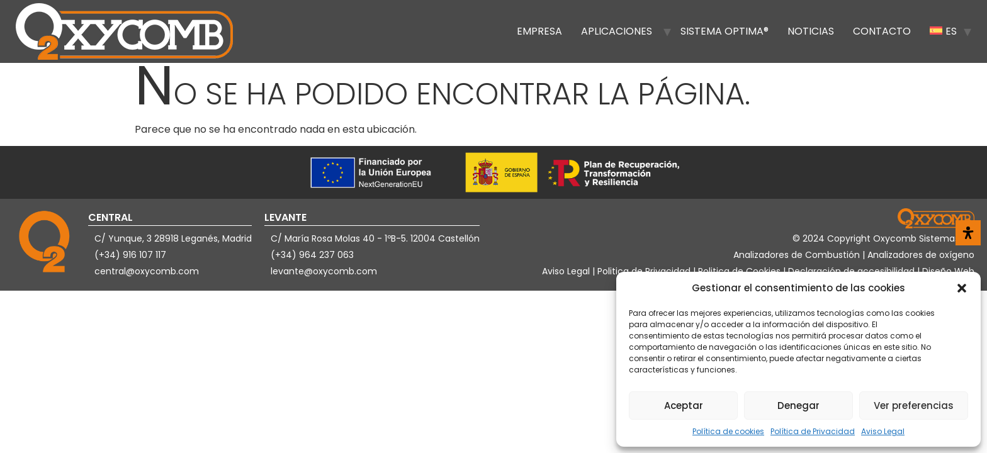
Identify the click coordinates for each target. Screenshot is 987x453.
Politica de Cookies (739, 271)
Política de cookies (728, 431)
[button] (962, 288)
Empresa (539, 31)
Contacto (882, 31)
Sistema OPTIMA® (724, 31)
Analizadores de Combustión (797, 255)
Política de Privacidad (812, 431)
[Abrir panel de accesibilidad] (968, 232)
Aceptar (683, 405)
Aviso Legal (883, 431)
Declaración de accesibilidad (852, 271)
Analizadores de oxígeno (920, 255)
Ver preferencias (914, 405)
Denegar (798, 405)
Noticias (810, 31)
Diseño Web (948, 271)
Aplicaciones (616, 31)
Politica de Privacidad (645, 271)
